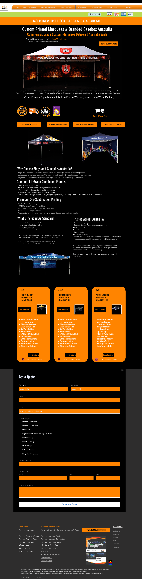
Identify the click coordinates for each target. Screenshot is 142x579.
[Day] (80, 478)
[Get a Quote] (24, 309)
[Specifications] (33, 355)
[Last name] (95, 389)
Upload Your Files (100, 116)
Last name (74, 385)
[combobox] (43, 478)
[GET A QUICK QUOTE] (108, 43)
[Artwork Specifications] (58, 124)
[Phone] (69, 400)
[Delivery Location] (69, 464)
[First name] (43, 389)
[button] (66, 7)
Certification (46, 557)
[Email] (69, 411)
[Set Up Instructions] (29, 124)
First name (22, 385)
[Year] (107, 478)
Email (21, 407)
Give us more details (26, 485)
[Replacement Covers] (113, 124)
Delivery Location (25, 460)
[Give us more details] (69, 492)
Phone (21, 396)
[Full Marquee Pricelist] (85, 124)
